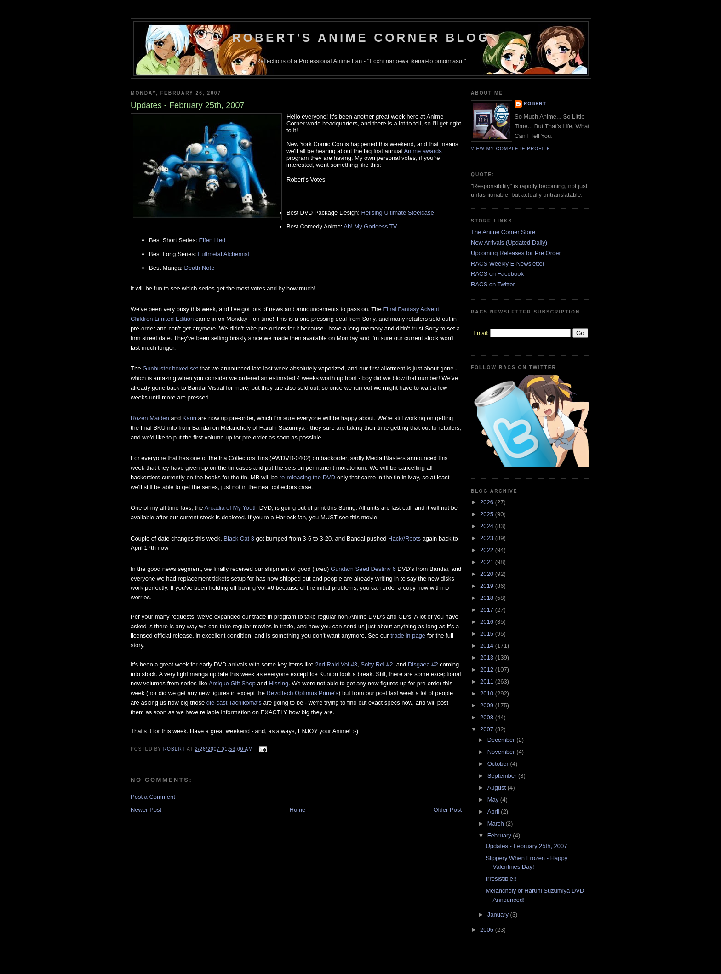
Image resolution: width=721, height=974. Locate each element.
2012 (487, 669)
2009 (487, 705)
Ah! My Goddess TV (370, 226)
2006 (487, 929)
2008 (487, 717)
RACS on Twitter (493, 284)
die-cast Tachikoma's (234, 702)
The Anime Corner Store (503, 231)
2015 (487, 633)
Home (298, 809)
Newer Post (146, 809)
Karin (189, 418)
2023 (487, 538)
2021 (487, 561)
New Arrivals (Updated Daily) (509, 242)
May (493, 799)
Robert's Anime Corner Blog (361, 38)
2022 (487, 550)
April (494, 811)
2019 (487, 585)
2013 (487, 657)
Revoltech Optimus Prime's (302, 692)
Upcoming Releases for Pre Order (516, 253)
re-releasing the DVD (307, 477)
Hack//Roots (404, 538)
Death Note (199, 267)
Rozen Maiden (150, 418)
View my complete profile (510, 148)
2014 (487, 645)
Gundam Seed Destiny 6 (363, 568)
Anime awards (422, 151)
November (502, 751)
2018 (487, 597)
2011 (487, 681)
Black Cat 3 (238, 538)
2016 (487, 621)
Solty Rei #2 (376, 664)
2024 (487, 526)
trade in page (407, 635)
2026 (487, 502)
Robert (535, 103)
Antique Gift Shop (232, 683)
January (498, 914)
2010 (487, 693)
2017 (487, 609)
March (496, 823)
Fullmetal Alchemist (223, 254)
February (500, 835)
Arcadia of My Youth (231, 507)
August (497, 787)
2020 (487, 573)
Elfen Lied (212, 240)
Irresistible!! (501, 878)
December (502, 739)
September (502, 775)
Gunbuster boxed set (170, 368)
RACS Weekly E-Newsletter (507, 263)
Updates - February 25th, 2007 (526, 846)
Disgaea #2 (423, 664)
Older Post (448, 809)
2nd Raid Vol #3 (336, 664)
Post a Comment (153, 796)
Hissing (279, 683)
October (498, 763)
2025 (487, 514)
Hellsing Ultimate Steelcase (397, 212)
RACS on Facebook (497, 273)
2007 (487, 729)
